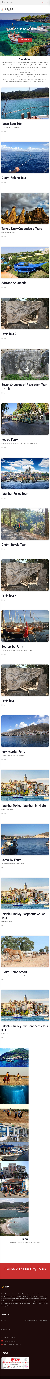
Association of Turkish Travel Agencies (36, 1320)
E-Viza (3, 1320)
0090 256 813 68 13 (8, 1337)
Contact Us (25, 40)
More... (3, 131)
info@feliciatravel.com (8, 1341)
